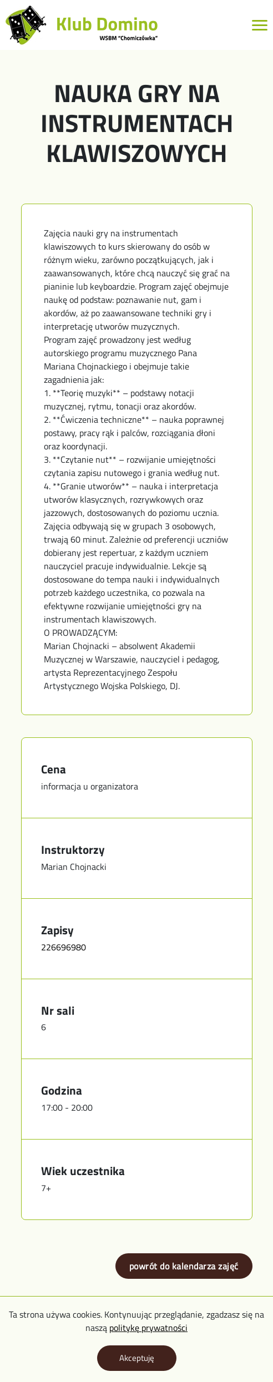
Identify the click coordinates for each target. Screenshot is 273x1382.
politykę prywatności (148, 1327)
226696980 (63, 947)
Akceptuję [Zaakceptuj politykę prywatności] (136, 1357)
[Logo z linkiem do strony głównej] (82, 25)
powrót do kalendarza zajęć (184, 1266)
